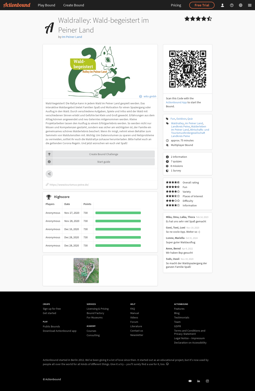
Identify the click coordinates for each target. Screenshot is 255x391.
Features (179, 308)
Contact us (136, 330)
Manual (134, 313)
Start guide (78, 161)
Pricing (176, 5)
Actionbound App (176, 102)
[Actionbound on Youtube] (190, 381)
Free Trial (202, 5)
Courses (91, 331)
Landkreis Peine (180, 126)
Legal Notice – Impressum (189, 338)
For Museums (95, 317)
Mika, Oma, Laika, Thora (180, 217)
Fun (173, 118)
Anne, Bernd (173, 248)
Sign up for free (52, 308)
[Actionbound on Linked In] (198, 381)
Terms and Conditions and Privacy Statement (189, 332)
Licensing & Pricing (98, 308)
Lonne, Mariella (175, 238)
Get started (49, 313)
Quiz (190, 118)
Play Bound (46, 5)
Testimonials (181, 317)
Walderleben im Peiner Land (188, 128)
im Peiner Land (194, 123)
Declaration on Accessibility (190, 342)
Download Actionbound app (59, 330)
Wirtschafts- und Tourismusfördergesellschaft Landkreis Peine (190, 133)
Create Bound (73, 5)
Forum (134, 322)
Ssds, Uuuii (172, 259)
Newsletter (136, 335)
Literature (136, 326)
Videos (134, 317)
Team (177, 322)
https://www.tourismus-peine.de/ (67, 184)
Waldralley (177, 123)
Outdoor (181, 118)
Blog (176, 313)
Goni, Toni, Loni (175, 227)
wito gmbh (150, 96)
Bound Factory (95, 313)
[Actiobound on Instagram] (207, 381)
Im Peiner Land (72, 37)
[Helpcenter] (232, 5)
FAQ (132, 308)
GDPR (177, 326)
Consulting (93, 335)
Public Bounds (51, 326)
